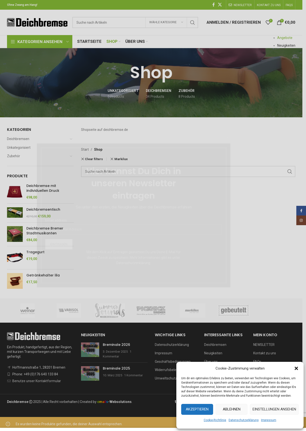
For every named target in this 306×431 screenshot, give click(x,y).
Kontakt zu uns (264, 353)
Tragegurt (35, 252)
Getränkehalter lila (43, 275)
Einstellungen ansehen (274, 409)
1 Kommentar (133, 375)
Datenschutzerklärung (244, 420)
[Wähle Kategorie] (166, 22)
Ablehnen (231, 409)
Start (85, 149)
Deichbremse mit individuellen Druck (42, 188)
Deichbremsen (18, 139)
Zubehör (13, 156)
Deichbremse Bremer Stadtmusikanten (44, 231)
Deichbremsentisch (43, 209)
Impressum (268, 420)
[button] (296, 368)
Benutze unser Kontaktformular (36, 381)
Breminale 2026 (116, 344)
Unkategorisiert (18, 147)
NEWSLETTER (264, 345)
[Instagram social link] (301, 220)
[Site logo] (37, 22)
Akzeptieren (197, 409)
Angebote (284, 38)
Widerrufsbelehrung (170, 370)
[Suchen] (135, 22)
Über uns (211, 362)
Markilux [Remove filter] (121, 159)
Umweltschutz (166, 378)
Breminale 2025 (116, 368)
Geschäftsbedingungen (173, 362)
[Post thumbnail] (90, 350)
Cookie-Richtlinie (215, 420)
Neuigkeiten (286, 45)
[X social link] (220, 4)
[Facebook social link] (213, 4)
